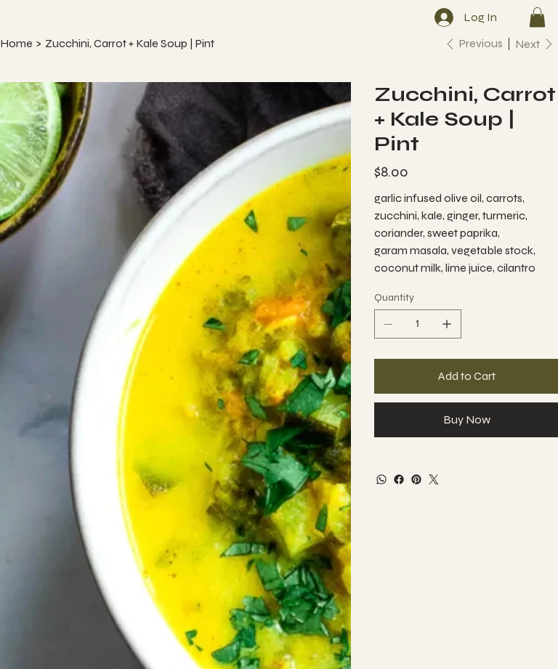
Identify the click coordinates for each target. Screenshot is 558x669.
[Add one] (446, 323)
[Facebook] (399, 479)
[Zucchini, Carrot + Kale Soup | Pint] (129, 43)
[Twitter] (433, 479)
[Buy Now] (466, 419)
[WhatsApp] (381, 479)
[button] (537, 17)
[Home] (16, 43)
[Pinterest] (416, 479)
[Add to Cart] (466, 376)
